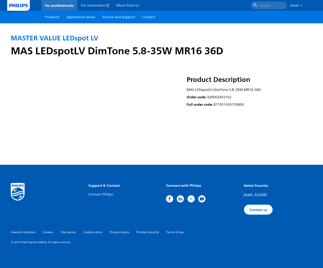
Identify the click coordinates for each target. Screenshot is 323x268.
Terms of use (175, 232)
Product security (147, 232)
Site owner (68, 232)
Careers (48, 232)
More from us (127, 5)
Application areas (80, 17)
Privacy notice (119, 232)
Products (52, 17)
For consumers (95, 5)
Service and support (118, 17)
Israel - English (255, 194)
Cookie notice (93, 232)
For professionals (59, 5)
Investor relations (23, 232)
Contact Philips (100, 194)
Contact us (258, 209)
